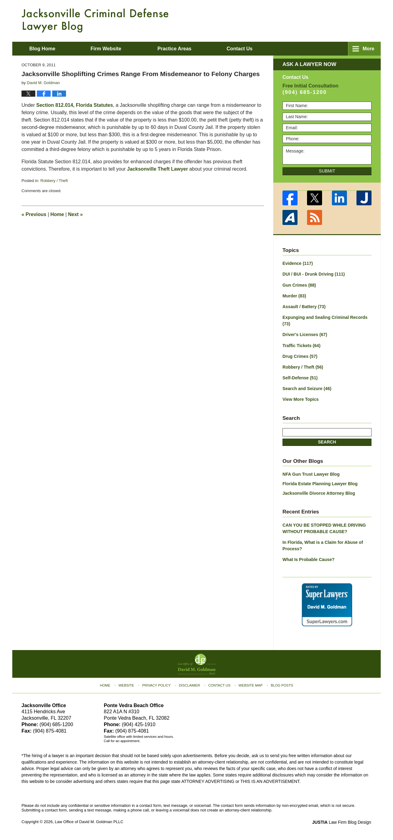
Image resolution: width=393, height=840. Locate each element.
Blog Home (43, 48)
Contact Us (219, 684)
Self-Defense (299, 377)
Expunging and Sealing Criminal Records (324, 320)
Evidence (297, 263)
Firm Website (107, 48)
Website (126, 684)
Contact (337, 48)
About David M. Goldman (259, 48)
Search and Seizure (306, 387)
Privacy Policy (157, 684)
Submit (327, 170)
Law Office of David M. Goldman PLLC (89, 821)
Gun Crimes (299, 284)
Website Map (250, 684)
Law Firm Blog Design (342, 821)
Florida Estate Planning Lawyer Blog (319, 483)
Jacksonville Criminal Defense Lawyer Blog (95, 20)
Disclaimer (189, 684)
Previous (33, 214)
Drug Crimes (299, 355)
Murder (294, 295)
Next (75, 214)
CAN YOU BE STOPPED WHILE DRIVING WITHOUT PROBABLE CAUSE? (323, 527)
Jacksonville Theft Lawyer (157, 169)
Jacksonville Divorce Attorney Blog (318, 492)
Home (57, 214)
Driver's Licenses (304, 334)
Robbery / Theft (54, 180)
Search (327, 441)
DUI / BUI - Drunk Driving (313, 274)
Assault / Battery (303, 306)
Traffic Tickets (301, 345)
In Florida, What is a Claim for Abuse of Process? (322, 544)
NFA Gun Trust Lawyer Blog (310, 473)
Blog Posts (282, 684)
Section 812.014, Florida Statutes (74, 105)
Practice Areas (177, 48)
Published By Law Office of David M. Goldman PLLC (332, 19)
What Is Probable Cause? (308, 558)
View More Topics (300, 398)
